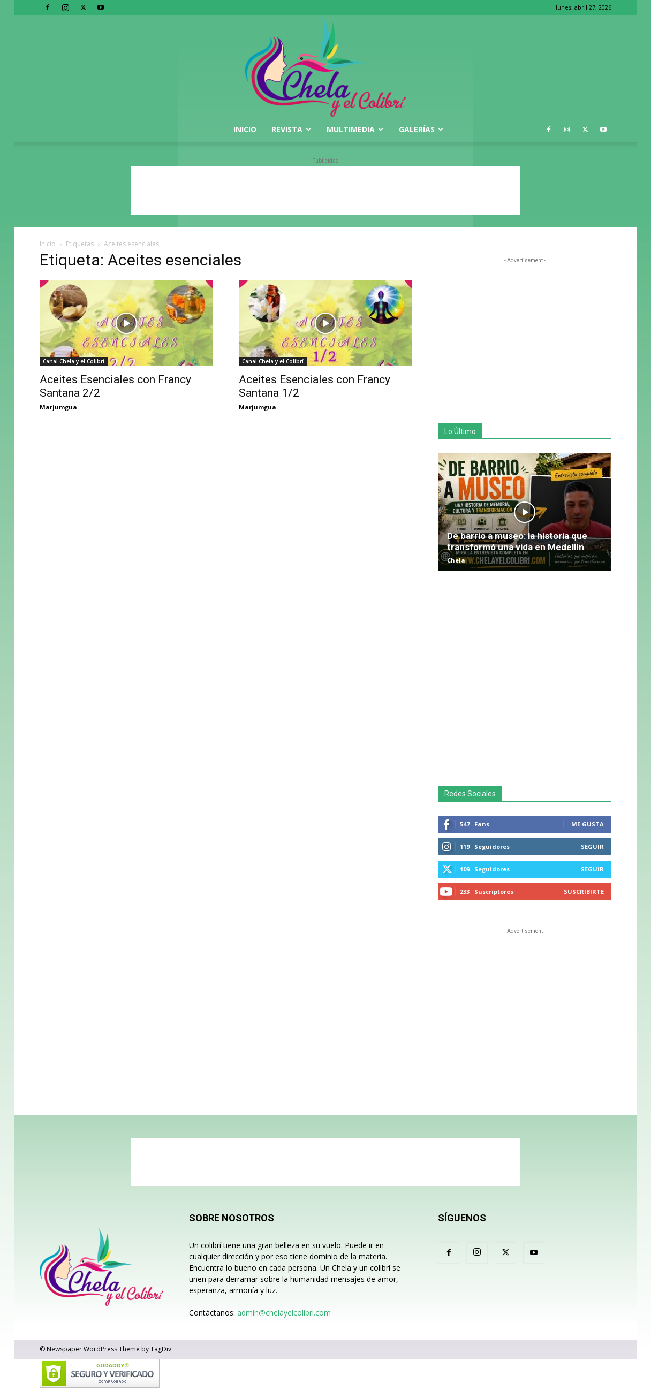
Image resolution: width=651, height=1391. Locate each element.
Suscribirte (584, 891)
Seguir (592, 846)
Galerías (421, 129)
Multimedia (355, 129)
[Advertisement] (325, 190)
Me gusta (587, 824)
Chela (456, 560)
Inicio (244, 129)
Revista (291, 129)
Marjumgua (58, 407)
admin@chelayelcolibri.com (284, 1313)
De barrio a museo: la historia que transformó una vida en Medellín (517, 541)
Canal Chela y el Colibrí (73, 361)
